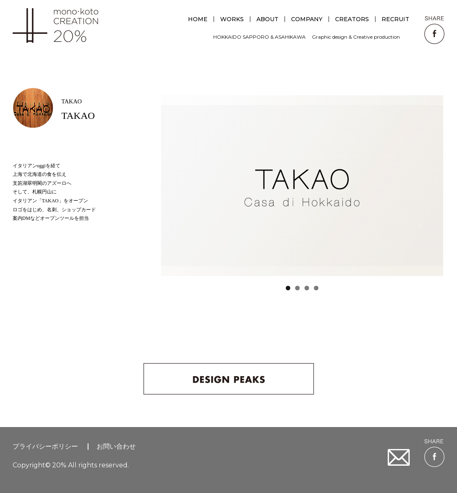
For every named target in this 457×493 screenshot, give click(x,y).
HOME (198, 19)
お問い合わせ (116, 446)
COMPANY (306, 19)
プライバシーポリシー (45, 446)
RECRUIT (395, 19)
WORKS (232, 19)
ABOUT (267, 19)
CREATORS (352, 19)
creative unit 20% (55, 25)
